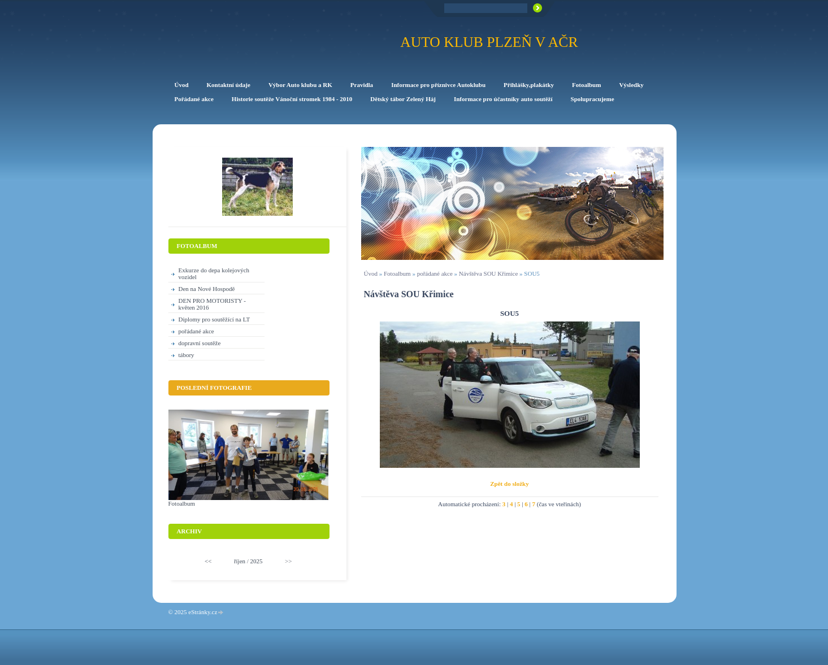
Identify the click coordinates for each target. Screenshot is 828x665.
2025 (256, 561)
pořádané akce (435, 273)
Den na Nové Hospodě (207, 288)
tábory (186, 354)
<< (208, 561)
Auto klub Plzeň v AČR (489, 42)
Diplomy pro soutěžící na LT (214, 319)
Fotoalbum (397, 273)
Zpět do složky (509, 483)
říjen (239, 561)
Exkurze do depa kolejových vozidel (214, 273)
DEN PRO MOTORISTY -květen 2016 (212, 304)
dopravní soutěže (200, 343)
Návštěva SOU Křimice (488, 273)
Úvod (371, 273)
